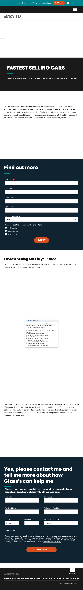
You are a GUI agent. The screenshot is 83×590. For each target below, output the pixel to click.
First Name (10, 179)
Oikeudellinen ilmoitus (43, 579)
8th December (13, 228)
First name (9, 497)
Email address (11, 508)
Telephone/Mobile (52, 508)
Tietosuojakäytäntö (12, 579)
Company (9, 207)
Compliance (74, 579)
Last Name (10, 188)
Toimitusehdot (27, 579)
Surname (48, 497)
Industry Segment (12, 216)
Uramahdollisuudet (61, 579)
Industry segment (51, 519)
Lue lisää (58, 3)
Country (9, 519)
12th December (13, 234)
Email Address (11, 198)
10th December (13, 231)
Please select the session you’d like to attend (23, 225)
